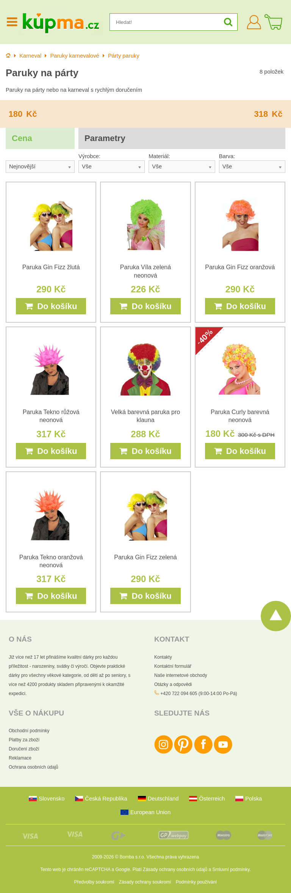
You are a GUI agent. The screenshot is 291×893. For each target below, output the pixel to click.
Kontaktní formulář (172, 666)
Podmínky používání (196, 882)
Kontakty (163, 657)
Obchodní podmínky (29, 730)
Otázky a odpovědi (173, 684)
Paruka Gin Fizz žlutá (51, 267)
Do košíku (51, 306)
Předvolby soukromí (94, 882)
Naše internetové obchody (180, 675)
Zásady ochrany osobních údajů (175, 869)
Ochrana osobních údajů (33, 767)
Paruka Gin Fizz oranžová (240, 267)
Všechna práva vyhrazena (172, 857)
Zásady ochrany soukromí (145, 882)
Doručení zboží (24, 749)
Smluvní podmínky (231, 869)
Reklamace (20, 758)
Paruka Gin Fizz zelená (145, 557)
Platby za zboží (24, 739)
